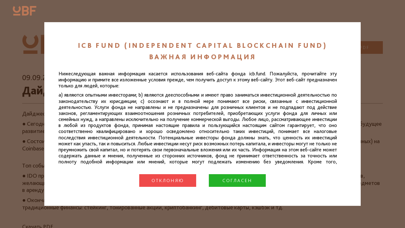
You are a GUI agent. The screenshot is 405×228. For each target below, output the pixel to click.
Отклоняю (168, 180)
